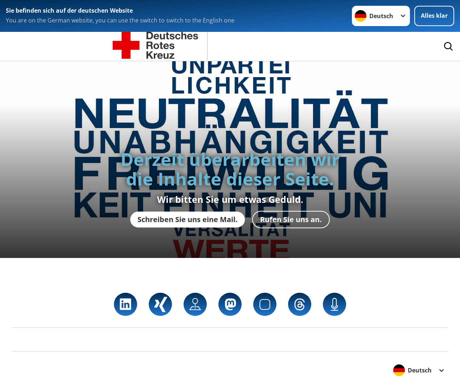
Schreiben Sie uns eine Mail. (187, 219)
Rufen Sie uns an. (291, 219)
